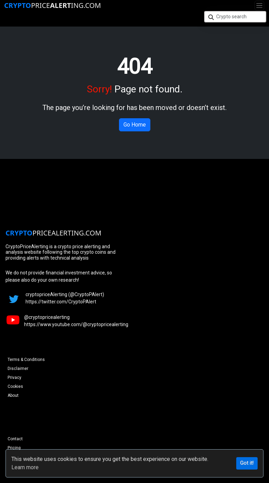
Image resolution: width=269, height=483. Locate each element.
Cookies (15, 386)
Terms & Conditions (26, 359)
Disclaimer (18, 368)
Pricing (14, 447)
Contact (15, 438)
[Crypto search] (235, 16)
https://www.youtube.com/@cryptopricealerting (76, 324)
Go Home (134, 124)
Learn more (25, 467)
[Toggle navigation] (259, 5)
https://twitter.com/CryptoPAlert (61, 301)
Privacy (14, 377)
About (13, 395)
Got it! (246, 463)
